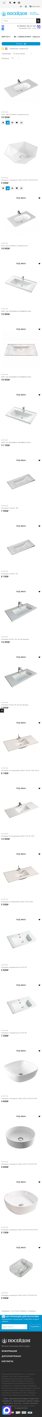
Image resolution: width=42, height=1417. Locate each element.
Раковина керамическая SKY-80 (14, 1033)
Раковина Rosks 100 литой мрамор (15, 639)
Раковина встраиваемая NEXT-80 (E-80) (17, 902)
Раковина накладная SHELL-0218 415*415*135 (19, 1164)
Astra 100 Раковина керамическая (15, 114)
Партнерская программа (18, 1398)
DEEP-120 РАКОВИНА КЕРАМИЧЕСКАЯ (16, 377)
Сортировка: (7, 54)
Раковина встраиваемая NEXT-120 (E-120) (17, 836)
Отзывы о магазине (30, 1403)
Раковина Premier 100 (9, 508)
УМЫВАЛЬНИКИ (24, 37)
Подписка (35, 1327)
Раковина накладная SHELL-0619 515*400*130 (19, 1295)
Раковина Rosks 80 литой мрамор (14, 705)
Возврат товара (33, 1401)
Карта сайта (8, 1403)
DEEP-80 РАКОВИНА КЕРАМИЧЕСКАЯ (15, 442)
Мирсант (36, 37)
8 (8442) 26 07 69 (26, 26)
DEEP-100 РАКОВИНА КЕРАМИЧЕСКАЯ (16, 311)
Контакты (18, 1403)
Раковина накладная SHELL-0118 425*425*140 (19, 1098)
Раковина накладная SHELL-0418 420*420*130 (19, 180)
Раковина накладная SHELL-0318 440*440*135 (19, 1230)
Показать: (6, 58)
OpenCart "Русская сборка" (26, 1406)
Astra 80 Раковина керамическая (14, 246)
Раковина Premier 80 (9, 574)
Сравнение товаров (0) (19, 49)
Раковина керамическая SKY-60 (14, 967)
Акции (5, 1398)
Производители (19, 1401)
